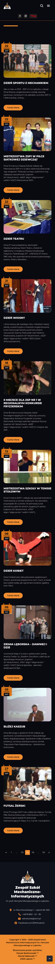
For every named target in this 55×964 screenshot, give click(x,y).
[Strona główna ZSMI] (7, 5)
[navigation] (27, 852)
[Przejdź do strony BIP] (33, 16)
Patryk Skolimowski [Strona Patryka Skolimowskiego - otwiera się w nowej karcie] (27, 953)
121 (43, 852)
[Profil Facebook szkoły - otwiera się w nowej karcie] (29, 923)
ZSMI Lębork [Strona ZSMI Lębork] (27, 959)
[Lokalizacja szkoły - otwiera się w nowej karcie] (29, 910)
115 (33, 852)
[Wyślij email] (29, 918)
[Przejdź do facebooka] (20, 16)
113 (22, 852)
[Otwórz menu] (48, 5)
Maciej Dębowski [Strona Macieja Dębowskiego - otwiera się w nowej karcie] (27, 956)
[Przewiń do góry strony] (50, 959)
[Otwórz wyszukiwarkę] (41, 5)
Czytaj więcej (13, 107)
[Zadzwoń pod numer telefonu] (29, 914)
